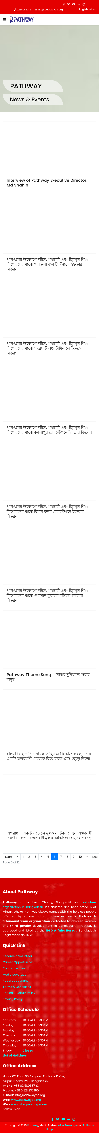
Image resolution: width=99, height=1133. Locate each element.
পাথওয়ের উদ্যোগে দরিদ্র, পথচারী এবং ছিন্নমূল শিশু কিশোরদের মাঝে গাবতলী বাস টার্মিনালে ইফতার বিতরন (47, 264)
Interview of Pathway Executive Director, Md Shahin (47, 183)
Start (8, 857)
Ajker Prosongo (67, 1125)
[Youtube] (73, 4)
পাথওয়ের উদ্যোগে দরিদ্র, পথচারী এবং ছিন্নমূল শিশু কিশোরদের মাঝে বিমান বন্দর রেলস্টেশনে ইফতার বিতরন (47, 511)
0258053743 (24, 9)
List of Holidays (14, 1055)
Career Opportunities (18, 962)
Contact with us (14, 968)
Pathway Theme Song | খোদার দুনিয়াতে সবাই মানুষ (48, 677)
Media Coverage (14, 975)
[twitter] (68, 4)
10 (80, 857)
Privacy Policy (12, 999)
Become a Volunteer (17, 956)
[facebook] (64, 4)
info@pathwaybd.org (50, 9)
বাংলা (92, 9)
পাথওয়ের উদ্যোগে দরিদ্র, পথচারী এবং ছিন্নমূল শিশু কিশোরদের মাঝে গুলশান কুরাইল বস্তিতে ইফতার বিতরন (47, 595)
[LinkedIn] (79, 4)
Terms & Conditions (17, 987)
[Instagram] (84, 4)
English (83, 9)
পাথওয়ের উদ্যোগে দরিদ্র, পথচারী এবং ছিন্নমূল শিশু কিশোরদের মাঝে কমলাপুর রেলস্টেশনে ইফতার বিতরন (49, 430)
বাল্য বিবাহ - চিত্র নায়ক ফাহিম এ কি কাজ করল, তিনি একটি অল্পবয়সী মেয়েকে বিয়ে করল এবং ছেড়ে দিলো (49, 756)
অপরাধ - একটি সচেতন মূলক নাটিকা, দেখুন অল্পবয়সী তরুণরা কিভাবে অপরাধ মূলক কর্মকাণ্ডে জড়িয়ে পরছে (49, 835)
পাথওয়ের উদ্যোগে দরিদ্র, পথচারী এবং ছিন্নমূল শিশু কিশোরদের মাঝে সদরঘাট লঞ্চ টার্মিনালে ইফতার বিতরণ (47, 348)
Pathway (32, 1125)
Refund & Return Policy (19, 993)
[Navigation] (4, 19)
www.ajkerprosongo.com (29, 1104)
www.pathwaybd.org (26, 1100)
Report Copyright (15, 981)
